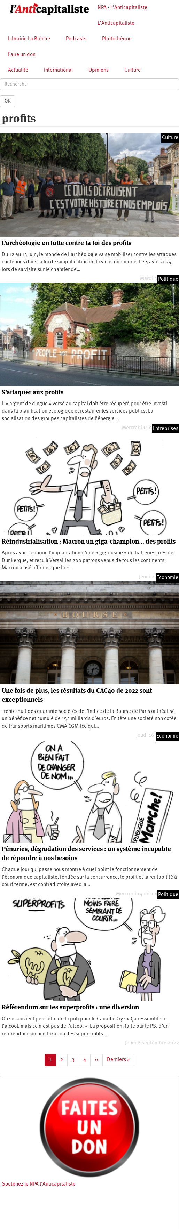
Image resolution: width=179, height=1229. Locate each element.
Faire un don (22, 54)
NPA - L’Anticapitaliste (122, 7)
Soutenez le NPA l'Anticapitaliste (39, 1184)
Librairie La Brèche (29, 39)
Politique (168, 279)
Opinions (98, 70)
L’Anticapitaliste (116, 23)
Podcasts (76, 39)
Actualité (18, 70)
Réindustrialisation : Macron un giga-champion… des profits (89, 541)
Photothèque (117, 39)
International (58, 70)
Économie (167, 577)
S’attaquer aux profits (32, 392)
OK (8, 101)
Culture (132, 70)
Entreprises (165, 428)
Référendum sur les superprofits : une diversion (70, 1007)
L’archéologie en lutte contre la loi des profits (66, 243)
